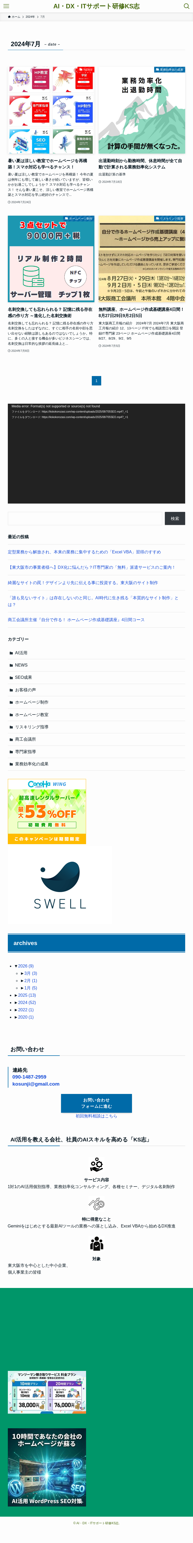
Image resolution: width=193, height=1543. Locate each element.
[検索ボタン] (186, 6)
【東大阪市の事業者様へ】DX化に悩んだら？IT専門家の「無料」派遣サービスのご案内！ (92, 567)
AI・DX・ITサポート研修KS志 (96, 6)
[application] (96, 454)
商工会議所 (25, 739)
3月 (30, 973)
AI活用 (21, 653)
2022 (26, 1010)
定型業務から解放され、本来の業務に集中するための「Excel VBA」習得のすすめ (84, 552)
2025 (27, 995)
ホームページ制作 (32, 702)
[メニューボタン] (6, 6)
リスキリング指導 (32, 727)
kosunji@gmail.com (36, 1084)
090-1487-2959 (29, 1077)
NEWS (21, 665)
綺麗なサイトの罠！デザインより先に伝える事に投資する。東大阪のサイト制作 (83, 582)
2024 (27, 1002)
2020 (26, 1017)
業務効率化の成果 (32, 764)
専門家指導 (25, 751)
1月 (30, 988)
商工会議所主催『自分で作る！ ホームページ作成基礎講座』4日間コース (76, 620)
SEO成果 (23, 677)
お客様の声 (25, 690)
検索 (175, 518)
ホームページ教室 (32, 714)
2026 (26, 966)
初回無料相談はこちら (96, 1116)
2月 (30, 980)
